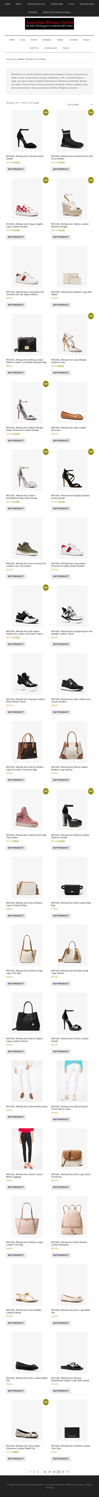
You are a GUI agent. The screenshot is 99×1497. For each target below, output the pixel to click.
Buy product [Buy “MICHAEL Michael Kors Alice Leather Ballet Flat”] (16, 1391)
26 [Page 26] (45, 1472)
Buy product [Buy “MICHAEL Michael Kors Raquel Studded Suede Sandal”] (61, 508)
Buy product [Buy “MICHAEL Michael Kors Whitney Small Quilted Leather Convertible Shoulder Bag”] (16, 372)
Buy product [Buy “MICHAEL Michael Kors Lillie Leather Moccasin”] (61, 440)
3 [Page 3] (37, 1472)
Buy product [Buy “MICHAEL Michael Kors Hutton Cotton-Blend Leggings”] (16, 1187)
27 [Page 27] (49, 1472)
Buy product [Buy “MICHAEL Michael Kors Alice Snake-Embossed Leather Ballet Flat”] (16, 1459)
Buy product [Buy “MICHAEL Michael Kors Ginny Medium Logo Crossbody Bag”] (16, 915)
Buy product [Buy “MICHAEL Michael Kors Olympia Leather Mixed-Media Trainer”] (16, 712)
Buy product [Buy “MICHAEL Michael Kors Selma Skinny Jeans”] (16, 1117)
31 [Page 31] (67, 1472)
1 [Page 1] (30, 1472)
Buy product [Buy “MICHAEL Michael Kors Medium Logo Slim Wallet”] (61, 305)
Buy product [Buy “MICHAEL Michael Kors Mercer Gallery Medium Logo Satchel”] (61, 780)
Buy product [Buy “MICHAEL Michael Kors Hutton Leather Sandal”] (61, 1051)
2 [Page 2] (34, 1472)
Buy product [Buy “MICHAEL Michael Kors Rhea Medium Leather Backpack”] (61, 1255)
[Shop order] (79, 104)
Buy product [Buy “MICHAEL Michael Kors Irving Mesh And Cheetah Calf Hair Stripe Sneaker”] (16, 305)
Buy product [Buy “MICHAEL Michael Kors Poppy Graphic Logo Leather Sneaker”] (16, 237)
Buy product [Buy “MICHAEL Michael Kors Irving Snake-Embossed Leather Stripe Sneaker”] (61, 576)
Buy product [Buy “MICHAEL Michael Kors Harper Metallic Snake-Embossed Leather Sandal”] (16, 440)
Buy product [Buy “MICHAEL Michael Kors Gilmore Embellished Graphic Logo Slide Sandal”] (61, 1391)
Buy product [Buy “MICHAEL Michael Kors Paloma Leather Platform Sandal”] (61, 848)
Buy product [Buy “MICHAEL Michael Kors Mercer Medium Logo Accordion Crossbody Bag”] (16, 780)
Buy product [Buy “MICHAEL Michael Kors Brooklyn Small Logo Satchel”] (61, 983)
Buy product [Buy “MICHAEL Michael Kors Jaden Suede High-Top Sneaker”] (16, 848)
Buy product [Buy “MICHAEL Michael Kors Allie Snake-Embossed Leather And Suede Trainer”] (16, 644)
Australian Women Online (49, 24)
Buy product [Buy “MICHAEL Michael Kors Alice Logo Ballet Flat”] (61, 1323)
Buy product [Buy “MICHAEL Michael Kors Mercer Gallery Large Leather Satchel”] (16, 1051)
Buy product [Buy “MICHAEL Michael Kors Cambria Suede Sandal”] (16, 169)
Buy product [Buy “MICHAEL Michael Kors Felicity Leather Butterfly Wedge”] (61, 237)
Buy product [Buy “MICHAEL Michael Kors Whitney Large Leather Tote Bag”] (16, 1255)
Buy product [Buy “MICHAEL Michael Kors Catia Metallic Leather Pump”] (61, 372)
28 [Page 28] (54, 1472)
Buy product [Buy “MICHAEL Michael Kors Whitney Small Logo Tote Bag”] (16, 983)
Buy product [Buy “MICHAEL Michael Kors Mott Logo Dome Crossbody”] (61, 1187)
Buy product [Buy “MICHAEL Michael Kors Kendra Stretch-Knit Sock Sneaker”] (61, 169)
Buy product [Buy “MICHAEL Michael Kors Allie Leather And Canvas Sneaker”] (61, 712)
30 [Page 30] (63, 1472)
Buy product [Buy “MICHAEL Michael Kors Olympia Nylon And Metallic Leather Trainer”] (61, 644)
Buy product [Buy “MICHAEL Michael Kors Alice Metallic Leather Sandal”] (16, 1323)
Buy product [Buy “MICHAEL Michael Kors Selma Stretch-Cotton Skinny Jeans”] (61, 1119)
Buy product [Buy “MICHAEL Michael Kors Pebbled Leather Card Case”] (61, 1459)
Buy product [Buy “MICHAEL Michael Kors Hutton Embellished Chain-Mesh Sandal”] (16, 508)
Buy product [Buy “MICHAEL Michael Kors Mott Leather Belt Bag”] (61, 915)
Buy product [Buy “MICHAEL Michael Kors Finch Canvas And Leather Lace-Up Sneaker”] (16, 576)
